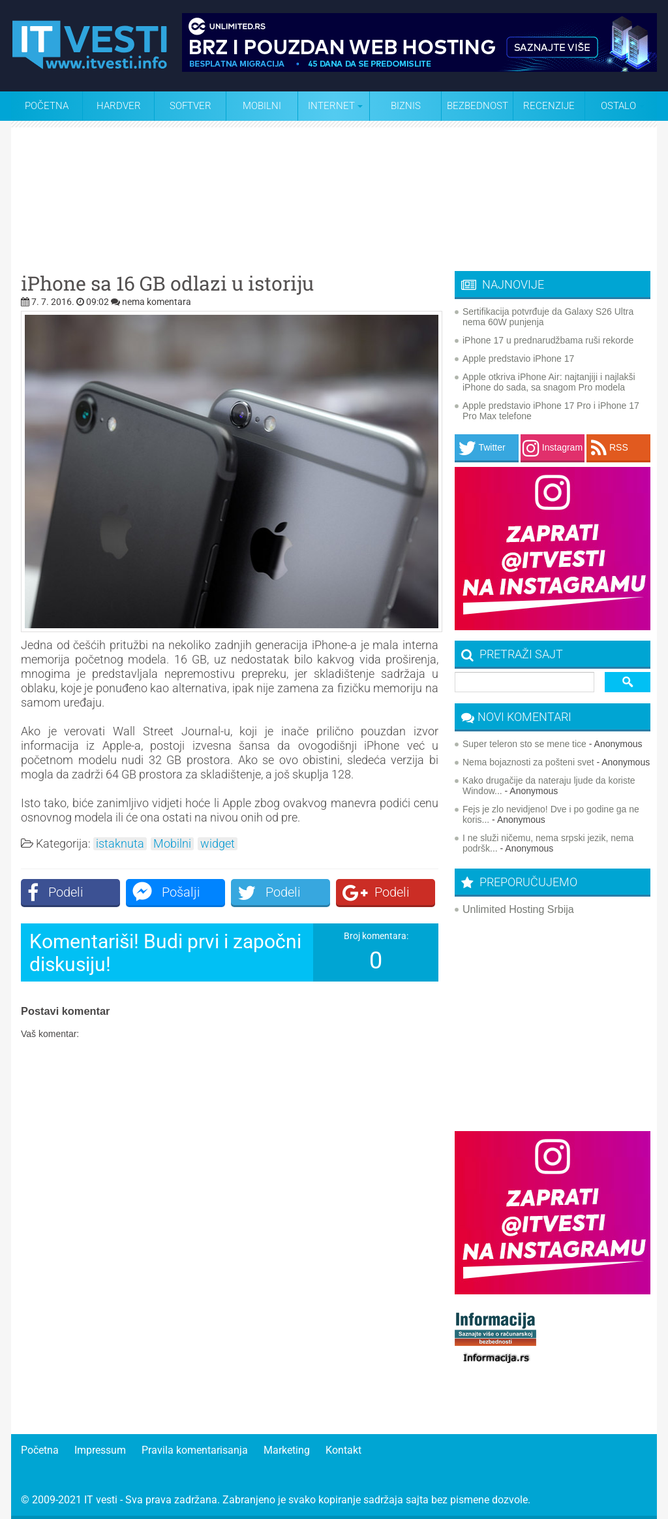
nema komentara (156, 301)
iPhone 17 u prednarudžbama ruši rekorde (548, 340)
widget (217, 843)
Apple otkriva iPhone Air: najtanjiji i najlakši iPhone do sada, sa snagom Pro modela (549, 382)
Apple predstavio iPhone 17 (518, 358)
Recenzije (549, 106)
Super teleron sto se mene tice (524, 744)
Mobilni (262, 106)
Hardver (119, 106)
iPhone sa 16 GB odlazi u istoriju (167, 283)
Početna (46, 106)
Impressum (100, 1450)
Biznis (406, 106)
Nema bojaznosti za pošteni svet (528, 762)
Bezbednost (477, 106)
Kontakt (343, 1450)
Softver (190, 106)
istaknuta (120, 843)
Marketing (287, 1450)
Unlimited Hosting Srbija (518, 909)
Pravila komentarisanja (195, 1450)
